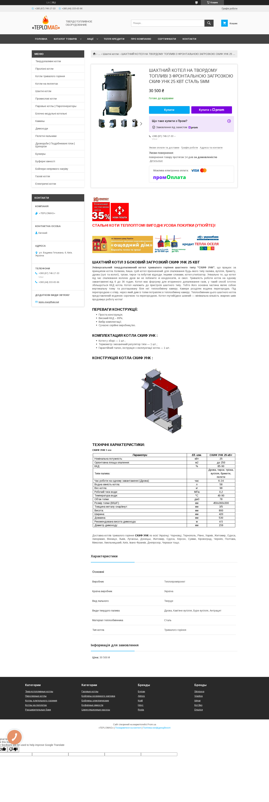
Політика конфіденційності (157, 728)
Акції (90, 39)
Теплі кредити (114, 39)
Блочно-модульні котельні (51, 113)
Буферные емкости (92, 705)
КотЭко (198, 705)
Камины (40, 121)
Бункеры (40, 153)
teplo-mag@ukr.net (49, 301)
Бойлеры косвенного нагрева (98, 696)
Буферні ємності (45, 161)
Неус (140, 705)
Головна (41, 39)
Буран (141, 691)
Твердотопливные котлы (39, 691)
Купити (169, 109)
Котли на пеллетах (46, 83)
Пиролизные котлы (36, 696)
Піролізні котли (44, 68)
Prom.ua (152, 724)
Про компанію (141, 39)
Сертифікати (167, 39)
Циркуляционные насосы (96, 709)
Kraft (140, 700)
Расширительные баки (38, 709)
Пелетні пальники (46, 136)
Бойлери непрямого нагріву (51, 168)
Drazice (198, 709)
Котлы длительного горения (41, 700)
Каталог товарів (65, 39)
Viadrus (198, 696)
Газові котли (42, 176)
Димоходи (41, 128)
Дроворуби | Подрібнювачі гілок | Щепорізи (55, 145)
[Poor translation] (13, 749)
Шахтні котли (111, 54)
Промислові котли (46, 98)
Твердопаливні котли (48, 61)
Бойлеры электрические (95, 700)
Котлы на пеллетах (36, 705)
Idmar (197, 700)
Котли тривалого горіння (50, 76)
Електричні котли (45, 183)
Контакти (189, 39)
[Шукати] (209, 23)
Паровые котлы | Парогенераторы (55, 106)
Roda (141, 709)
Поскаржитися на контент (128, 728)
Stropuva (199, 691)
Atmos (141, 696)
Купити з (211, 110)
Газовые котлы (90, 691)
